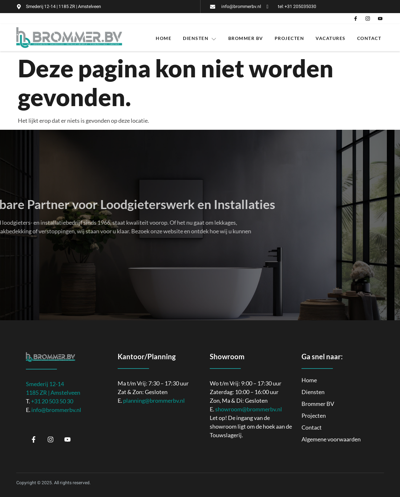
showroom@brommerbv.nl (248, 409)
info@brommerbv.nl (56, 409)
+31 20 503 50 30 (52, 401)
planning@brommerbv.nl (154, 400)
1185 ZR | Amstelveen (53, 392)
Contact (369, 38)
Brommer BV (245, 38)
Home (163, 38)
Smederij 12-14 (45, 383)
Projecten (289, 38)
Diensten (200, 38)
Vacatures (331, 38)
